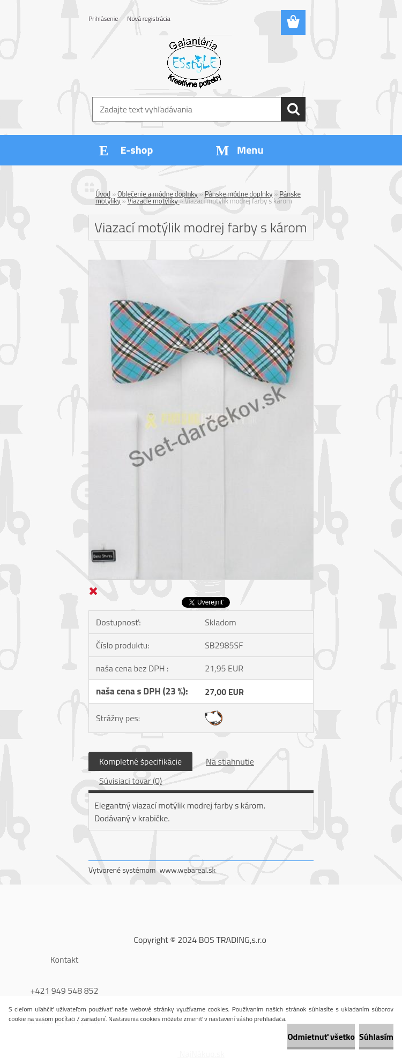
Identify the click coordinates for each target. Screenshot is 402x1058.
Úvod (102, 193)
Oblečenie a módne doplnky (157, 193)
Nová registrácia (148, 18)
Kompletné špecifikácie (140, 761)
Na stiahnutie (230, 761)
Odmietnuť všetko (321, 1036)
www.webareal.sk (188, 869)
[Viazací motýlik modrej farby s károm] (201, 264)
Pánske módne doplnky (239, 193)
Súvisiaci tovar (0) (130, 780)
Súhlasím (376, 1036)
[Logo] (194, 62)
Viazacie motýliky (154, 200)
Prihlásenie (103, 18)
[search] (293, 109)
